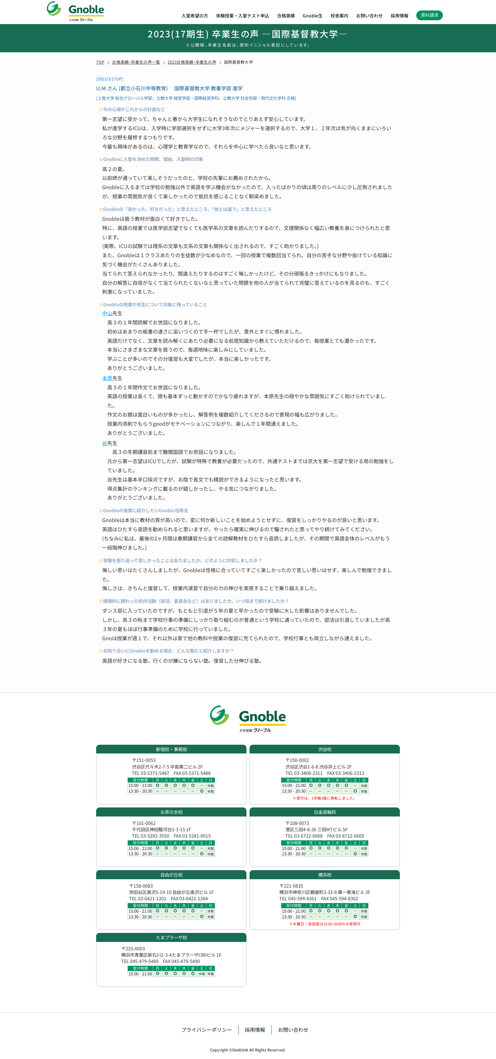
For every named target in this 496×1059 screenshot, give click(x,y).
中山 (107, 313)
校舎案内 (339, 15)
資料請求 (429, 15)
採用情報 (399, 15)
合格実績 (286, 15)
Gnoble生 (313, 15)
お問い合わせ (369, 15)
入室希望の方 (195, 15)
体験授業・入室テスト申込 (242, 15)
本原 (107, 378)
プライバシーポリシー (206, 1029)
